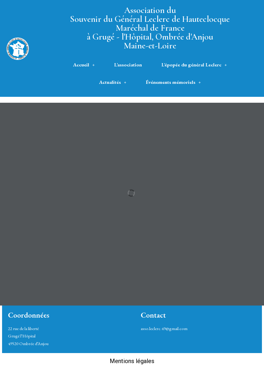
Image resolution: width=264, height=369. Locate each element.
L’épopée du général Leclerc (194, 64)
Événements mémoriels (173, 82)
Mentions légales (132, 361)
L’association (128, 64)
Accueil (84, 64)
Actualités (112, 82)
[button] (83, 65)
